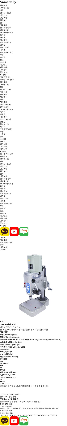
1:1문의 (3, 75)
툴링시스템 (4, 47)
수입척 (2, 57)
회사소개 (3, 5)
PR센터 (3, 62)
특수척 (2, 35)
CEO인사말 (4, 8)
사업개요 (3, 15)
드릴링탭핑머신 (6, 52)
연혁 (2, 10)
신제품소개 (4, 30)
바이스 (2, 50)
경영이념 (3, 18)
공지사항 (3, 72)
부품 (2, 55)
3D (8, 384)
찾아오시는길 (5, 13)
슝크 (2, 60)
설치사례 (3, 67)
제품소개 (3, 25)
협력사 (2, 23)
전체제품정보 (5, 28)
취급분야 (3, 20)
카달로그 (3, 65)
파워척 (2, 37)
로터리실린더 (5, 42)
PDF (1, 384)
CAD (5, 384)
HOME (2, 238)
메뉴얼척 (3, 40)
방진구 (2, 45)
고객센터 (3, 70)
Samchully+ (9, 2)
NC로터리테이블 (6, 33)
